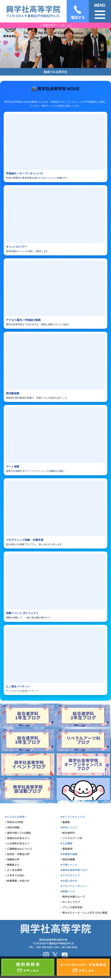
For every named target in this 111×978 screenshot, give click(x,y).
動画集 (66, 822)
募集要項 (67, 848)
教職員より (13, 864)
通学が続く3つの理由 (19, 832)
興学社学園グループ (73, 896)
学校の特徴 (13, 827)
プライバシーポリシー (75, 886)
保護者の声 (13, 859)
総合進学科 (68, 832)
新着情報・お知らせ (18, 880)
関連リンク (68, 891)
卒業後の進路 (70, 854)
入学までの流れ (15, 875)
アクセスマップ (71, 875)
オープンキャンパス (73, 816)
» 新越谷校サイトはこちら (56, 25)
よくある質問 (14, 870)
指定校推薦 (68, 859)
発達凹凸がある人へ (18, 838)
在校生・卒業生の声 (18, 854)
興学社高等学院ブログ (75, 870)
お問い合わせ (70, 880)
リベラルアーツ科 (72, 838)
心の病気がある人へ (18, 843)
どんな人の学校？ (17, 816)
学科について (70, 827)
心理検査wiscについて (19, 848)
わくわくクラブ (71, 902)
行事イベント (70, 864)
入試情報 (67, 843)
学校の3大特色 (15, 822)
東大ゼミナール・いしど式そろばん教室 (85, 912)
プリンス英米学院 (72, 907)
